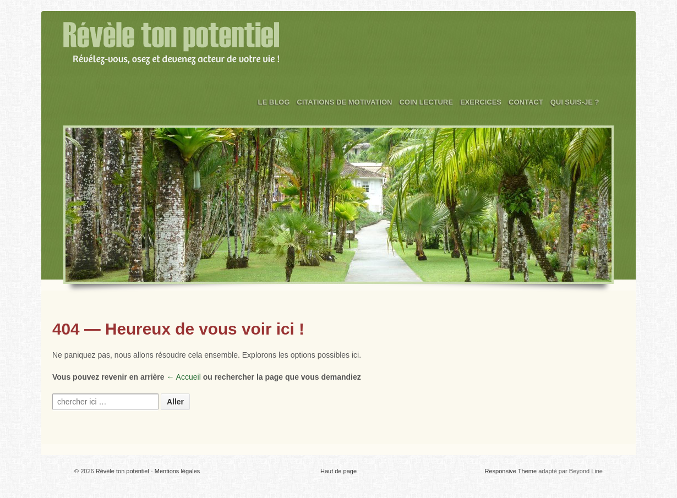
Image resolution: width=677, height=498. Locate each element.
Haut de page (338, 471)
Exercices (480, 102)
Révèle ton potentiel (122, 471)
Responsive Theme (511, 471)
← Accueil (184, 377)
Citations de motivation (344, 102)
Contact (526, 102)
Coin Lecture (426, 102)
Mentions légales (177, 471)
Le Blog (274, 102)
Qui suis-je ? (574, 102)
